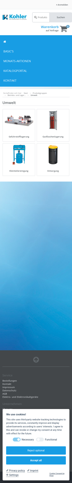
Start (26, 93)
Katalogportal (15, 71)
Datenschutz (9, 390)
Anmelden (62, 4)
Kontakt (10, 80)
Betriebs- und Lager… (17, 95)
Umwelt (34, 95)
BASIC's (8, 51)
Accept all (36, 460)
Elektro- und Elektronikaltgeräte (20, 396)
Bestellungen (9, 380)
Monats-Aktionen (17, 61)
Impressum (8, 387)
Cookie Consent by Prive (57, 474)
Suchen (61, 17)
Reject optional (35, 450)
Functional (51, 439)
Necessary (28, 439)
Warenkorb (50, 27)
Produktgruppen (40, 93)
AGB (4, 393)
